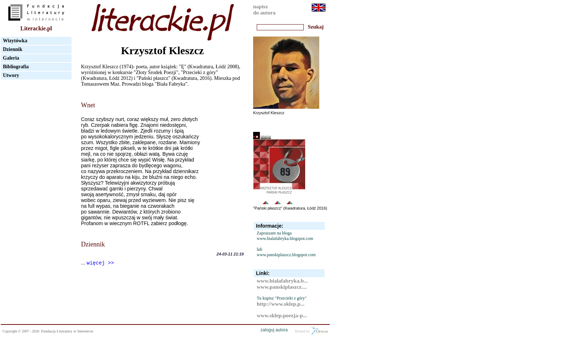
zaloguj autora (273, 329)
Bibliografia (16, 66)
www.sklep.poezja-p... (282, 315)
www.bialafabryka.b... (282, 281)
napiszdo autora (264, 10)
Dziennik (12, 49)
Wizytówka (15, 40)
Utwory (11, 75)
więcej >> (100, 263)
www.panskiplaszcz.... (282, 287)
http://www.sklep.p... (280, 304)
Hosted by (311, 330)
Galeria (11, 58)
